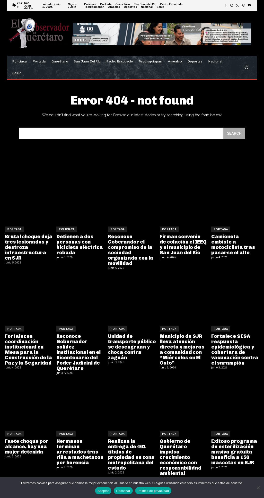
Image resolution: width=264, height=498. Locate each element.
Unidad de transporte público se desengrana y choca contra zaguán (132, 346)
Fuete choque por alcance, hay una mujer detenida (27, 446)
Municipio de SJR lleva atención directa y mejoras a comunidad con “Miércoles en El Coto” (182, 349)
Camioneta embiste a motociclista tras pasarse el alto (233, 244)
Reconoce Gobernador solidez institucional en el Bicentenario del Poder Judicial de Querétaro (78, 352)
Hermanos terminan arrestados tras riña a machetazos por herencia (79, 451)
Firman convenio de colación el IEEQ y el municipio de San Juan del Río (183, 244)
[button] (246, 67)
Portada (14, 229)
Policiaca (67, 229)
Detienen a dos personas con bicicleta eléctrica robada (79, 244)
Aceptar (103, 491)
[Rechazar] (257, 487)
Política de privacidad (153, 491)
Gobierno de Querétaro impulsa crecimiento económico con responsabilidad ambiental (180, 457)
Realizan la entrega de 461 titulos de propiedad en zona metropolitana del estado (131, 454)
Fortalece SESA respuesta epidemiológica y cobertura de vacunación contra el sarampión (234, 349)
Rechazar (123, 491)
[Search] (234, 134)
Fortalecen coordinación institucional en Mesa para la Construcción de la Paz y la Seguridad (28, 349)
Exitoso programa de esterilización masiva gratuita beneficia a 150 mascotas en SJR (234, 451)
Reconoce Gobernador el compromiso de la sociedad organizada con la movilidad (130, 250)
